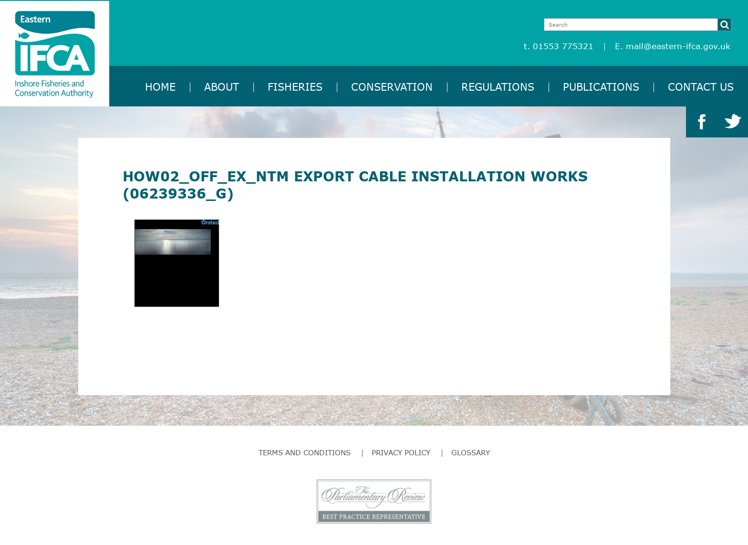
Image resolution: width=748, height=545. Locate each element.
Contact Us (701, 87)
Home (160, 87)
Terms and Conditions (305, 452)
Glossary (470, 452)
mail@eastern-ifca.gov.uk (678, 46)
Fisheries (295, 87)
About (221, 87)
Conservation (392, 87)
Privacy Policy (401, 452)
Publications (601, 87)
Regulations (497, 87)
